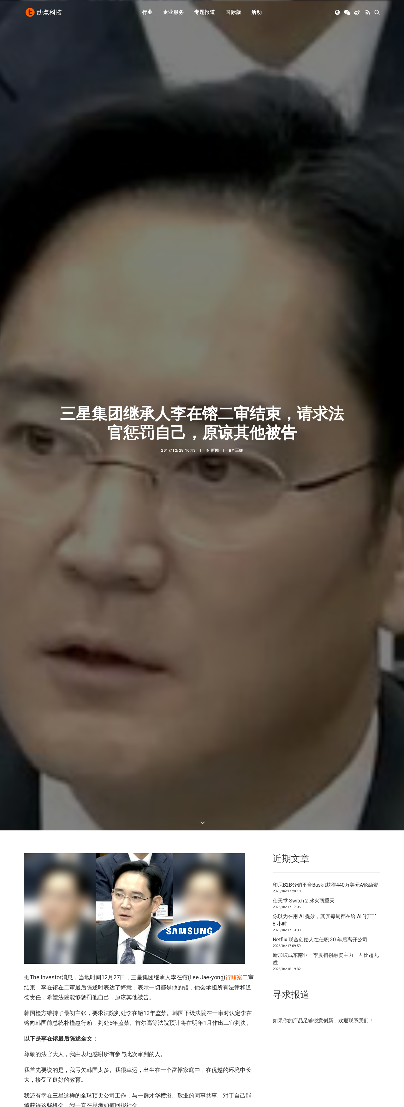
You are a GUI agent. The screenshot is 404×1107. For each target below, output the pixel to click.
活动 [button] (256, 13)
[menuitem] (147, 13)
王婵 (239, 441)
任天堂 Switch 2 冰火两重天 (304, 882)
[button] (338, 13)
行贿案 (233, 959)
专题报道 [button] (204, 13)
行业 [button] (147, 13)
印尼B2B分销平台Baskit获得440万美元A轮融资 (325, 867)
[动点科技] (44, 14)
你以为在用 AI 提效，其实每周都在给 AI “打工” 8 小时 (325, 902)
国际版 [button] (233, 13)
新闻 (215, 441)
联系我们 (358, 1002)
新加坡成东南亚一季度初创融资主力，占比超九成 (326, 941)
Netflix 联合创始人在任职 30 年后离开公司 (320, 921)
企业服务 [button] (173, 13)
